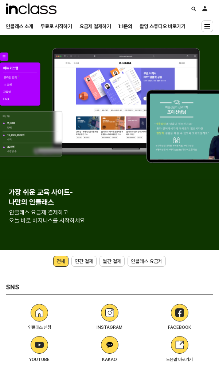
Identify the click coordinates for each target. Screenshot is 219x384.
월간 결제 (112, 261)
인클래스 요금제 (147, 261)
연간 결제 (84, 261)
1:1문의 (125, 26)
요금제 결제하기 (95, 26)
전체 (60, 261)
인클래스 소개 (19, 26)
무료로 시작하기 (56, 26)
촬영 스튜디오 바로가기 (162, 26)
